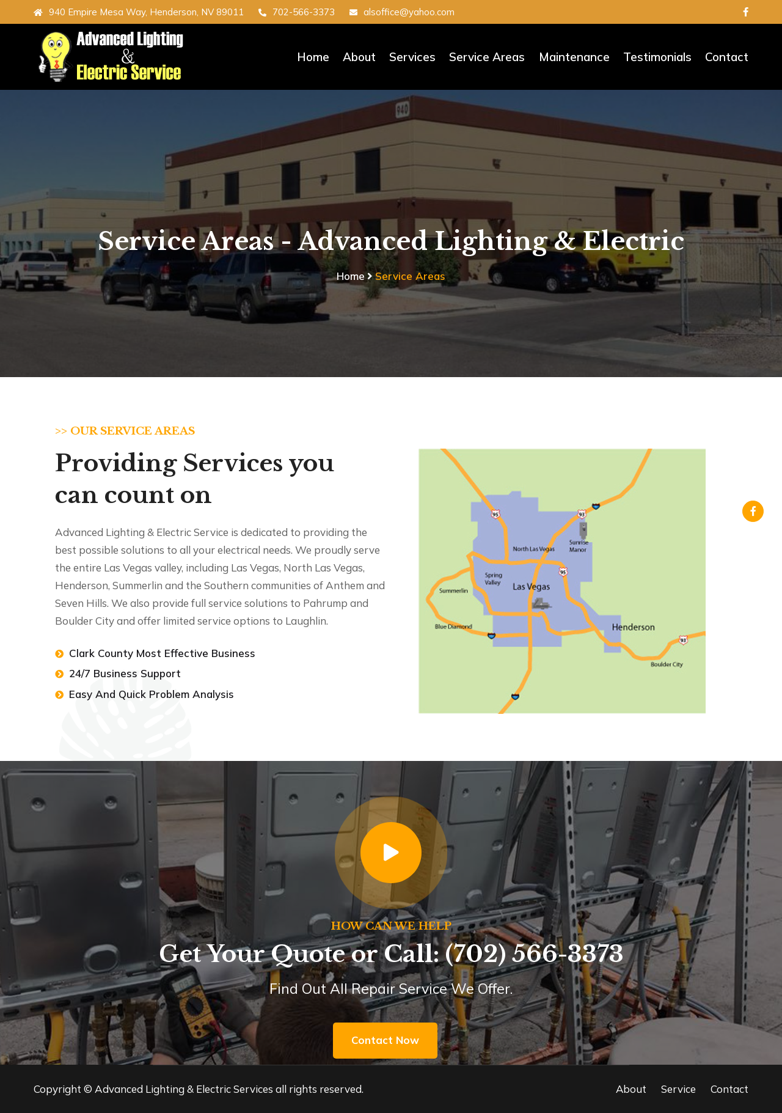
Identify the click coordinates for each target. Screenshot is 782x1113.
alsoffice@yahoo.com (402, 12)
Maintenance (574, 57)
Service (678, 1088)
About (359, 57)
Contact (726, 57)
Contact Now (385, 1040)
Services (413, 57)
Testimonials (657, 57)
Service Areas (487, 57)
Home (314, 57)
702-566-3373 (296, 12)
